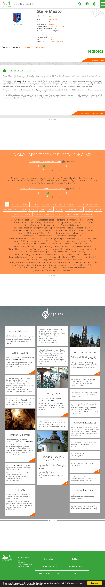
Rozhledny (33, 209)
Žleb (74, 183)
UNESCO (45, 204)
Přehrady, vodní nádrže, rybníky (88, 204)
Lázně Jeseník (59, 267)
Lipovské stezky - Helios (49, 246)
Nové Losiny (88, 178)
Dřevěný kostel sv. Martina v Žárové (45, 241)
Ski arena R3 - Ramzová (28, 233)
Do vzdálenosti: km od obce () (42, 189)
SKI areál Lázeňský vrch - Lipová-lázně (73, 254)
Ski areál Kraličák (46, 219)
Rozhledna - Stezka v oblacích (54, 230)
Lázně (15, 214)
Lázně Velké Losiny (17, 257)
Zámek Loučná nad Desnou (46, 249)
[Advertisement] (52, 135)
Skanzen (71, 204)
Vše (7, 204)
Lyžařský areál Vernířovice (43, 270)
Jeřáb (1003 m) (78, 251)
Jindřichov (55, 178)
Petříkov (21, 180)
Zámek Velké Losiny (73, 259)
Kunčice (27, 47)
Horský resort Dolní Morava (34, 235)
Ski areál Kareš (84, 241)
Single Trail (49, 214)
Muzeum (59, 214)
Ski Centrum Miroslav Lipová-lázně (76, 246)
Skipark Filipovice (34, 257)
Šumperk (52, 24)
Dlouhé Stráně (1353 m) (22, 265)
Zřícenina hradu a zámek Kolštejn (27, 222)
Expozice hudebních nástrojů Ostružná (31, 227)
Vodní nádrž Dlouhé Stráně (84, 262)
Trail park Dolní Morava (75, 233)
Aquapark (35, 204)
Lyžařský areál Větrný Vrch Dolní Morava (78, 238)
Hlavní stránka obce (98, 60)
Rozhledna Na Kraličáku (66, 219)
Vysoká (50, 183)
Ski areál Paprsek (51, 222)
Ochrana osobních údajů (48, 573)
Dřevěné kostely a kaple (74, 209)
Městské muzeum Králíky (83, 257)
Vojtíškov (41, 183)
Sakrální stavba (86, 214)
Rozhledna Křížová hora (76, 267)
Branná (13, 178)
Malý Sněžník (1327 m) (72, 235)
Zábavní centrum (72, 214)
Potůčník (31, 180)
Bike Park (38, 214)
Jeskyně (98, 209)
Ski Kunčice (16, 219)
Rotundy (89, 209)
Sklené (66, 180)
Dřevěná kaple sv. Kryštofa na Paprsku (41, 225)
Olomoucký (53, 19)
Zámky (50, 209)
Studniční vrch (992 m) (41, 267)
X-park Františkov (68, 222)
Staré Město (49, 11)
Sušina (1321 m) (84, 222)
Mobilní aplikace (76, 566)
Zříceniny (59, 209)
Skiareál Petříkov (82, 227)
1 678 (51, 37)
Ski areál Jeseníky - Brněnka (80, 265)
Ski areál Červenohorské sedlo (57, 257)
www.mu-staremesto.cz (57, 42)
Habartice (33, 178)
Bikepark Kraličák (30, 219)
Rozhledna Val (63, 251)
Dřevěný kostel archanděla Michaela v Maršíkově (29, 262)
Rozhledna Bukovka (61, 262)
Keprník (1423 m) (20, 241)
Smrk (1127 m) (54, 235)
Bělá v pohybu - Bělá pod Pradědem (50, 265)
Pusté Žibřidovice (44, 180)
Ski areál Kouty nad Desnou (20, 249)
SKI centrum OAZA (78, 243)
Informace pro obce (48, 566)
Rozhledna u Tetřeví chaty (33, 259)
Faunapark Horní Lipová (58, 243)
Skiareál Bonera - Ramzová (52, 233)
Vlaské (33, 183)
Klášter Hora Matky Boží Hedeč (27, 254)
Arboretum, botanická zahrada (15, 209)
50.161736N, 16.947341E (57, 26)
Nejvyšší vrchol (26, 214)
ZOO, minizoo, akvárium (20, 204)
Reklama (75, 559)
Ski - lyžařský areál (58, 204)
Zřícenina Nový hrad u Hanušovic (31, 243)
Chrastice (21, 47)
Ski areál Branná (86, 219)
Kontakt (75, 573)
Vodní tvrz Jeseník (65, 270)
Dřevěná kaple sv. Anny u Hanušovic (24, 238)
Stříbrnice (43, 47)
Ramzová (57, 180)
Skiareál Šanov (23, 267)
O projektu (48, 559)
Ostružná (12, 180)
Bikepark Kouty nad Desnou (25, 246)
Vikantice (93, 180)
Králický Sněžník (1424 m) (80, 230)
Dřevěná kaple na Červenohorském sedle (78, 249)
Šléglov (74, 180)
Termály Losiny (49, 254)
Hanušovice (44, 178)
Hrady (42, 209)
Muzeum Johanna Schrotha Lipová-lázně (38, 251)
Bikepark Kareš (69, 241)
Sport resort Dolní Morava (61, 227)
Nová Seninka (35, 47)
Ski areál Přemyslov (50, 238)
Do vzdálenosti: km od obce (45, 162)
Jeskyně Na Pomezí (54, 259)
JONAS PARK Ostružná (70, 225)
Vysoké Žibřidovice (63, 183)
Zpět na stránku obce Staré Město (92, 113)
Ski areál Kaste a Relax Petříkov (26, 230)
